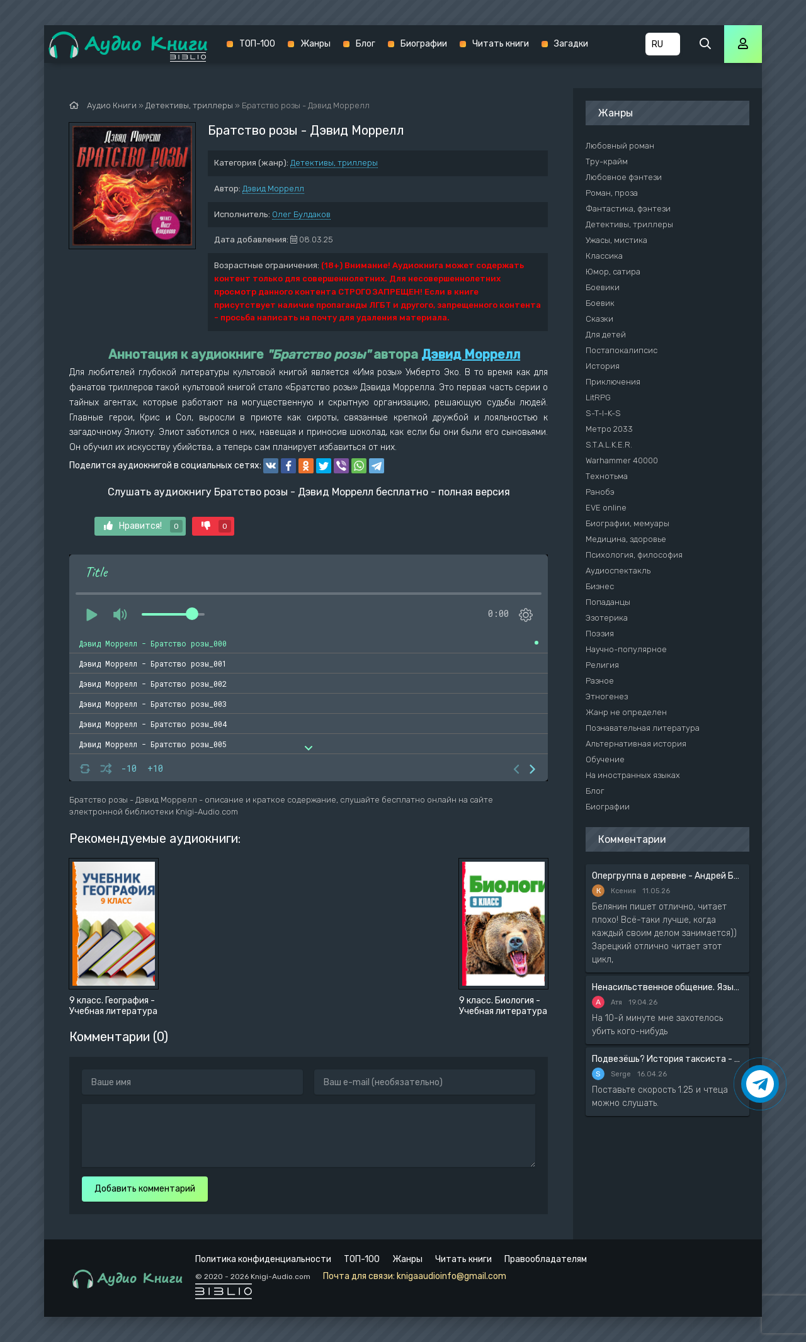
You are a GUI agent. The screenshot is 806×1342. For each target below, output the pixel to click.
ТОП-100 (257, 43)
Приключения (613, 381)
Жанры (315, 43)
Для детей (606, 334)
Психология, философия (634, 555)
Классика (604, 256)
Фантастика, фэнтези (628, 208)
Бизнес (600, 586)
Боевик (600, 303)
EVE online (606, 507)
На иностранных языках (633, 775)
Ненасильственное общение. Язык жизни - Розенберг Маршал (667, 987)
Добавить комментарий (144, 1188)
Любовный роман (620, 145)
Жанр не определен (626, 712)
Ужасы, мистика (616, 240)
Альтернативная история (636, 743)
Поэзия (600, 633)
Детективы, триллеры (334, 162)
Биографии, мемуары (627, 523)
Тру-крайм (607, 161)
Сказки (599, 319)
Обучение (605, 759)
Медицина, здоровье (626, 539)
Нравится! (143, 526)
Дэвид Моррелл (273, 188)
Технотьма (607, 476)
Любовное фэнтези (624, 177)
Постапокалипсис (621, 350)
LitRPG (598, 397)
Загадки (571, 43)
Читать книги (500, 43)
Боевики (603, 287)
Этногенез (607, 696)
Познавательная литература (643, 728)
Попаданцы (608, 602)
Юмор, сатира (613, 271)
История (603, 366)
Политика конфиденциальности (263, 1259)
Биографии (423, 43)
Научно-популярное (626, 649)
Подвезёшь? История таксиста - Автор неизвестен (667, 1059)
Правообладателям (545, 1259)
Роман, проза (612, 193)
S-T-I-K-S (603, 413)
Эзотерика (607, 618)
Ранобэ (600, 492)
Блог (365, 43)
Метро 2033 (609, 429)
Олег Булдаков (301, 214)
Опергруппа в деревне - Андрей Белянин (667, 876)
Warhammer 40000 (622, 460)
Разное (600, 680)
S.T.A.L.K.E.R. (609, 444)
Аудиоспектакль (618, 570)
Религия (602, 665)
